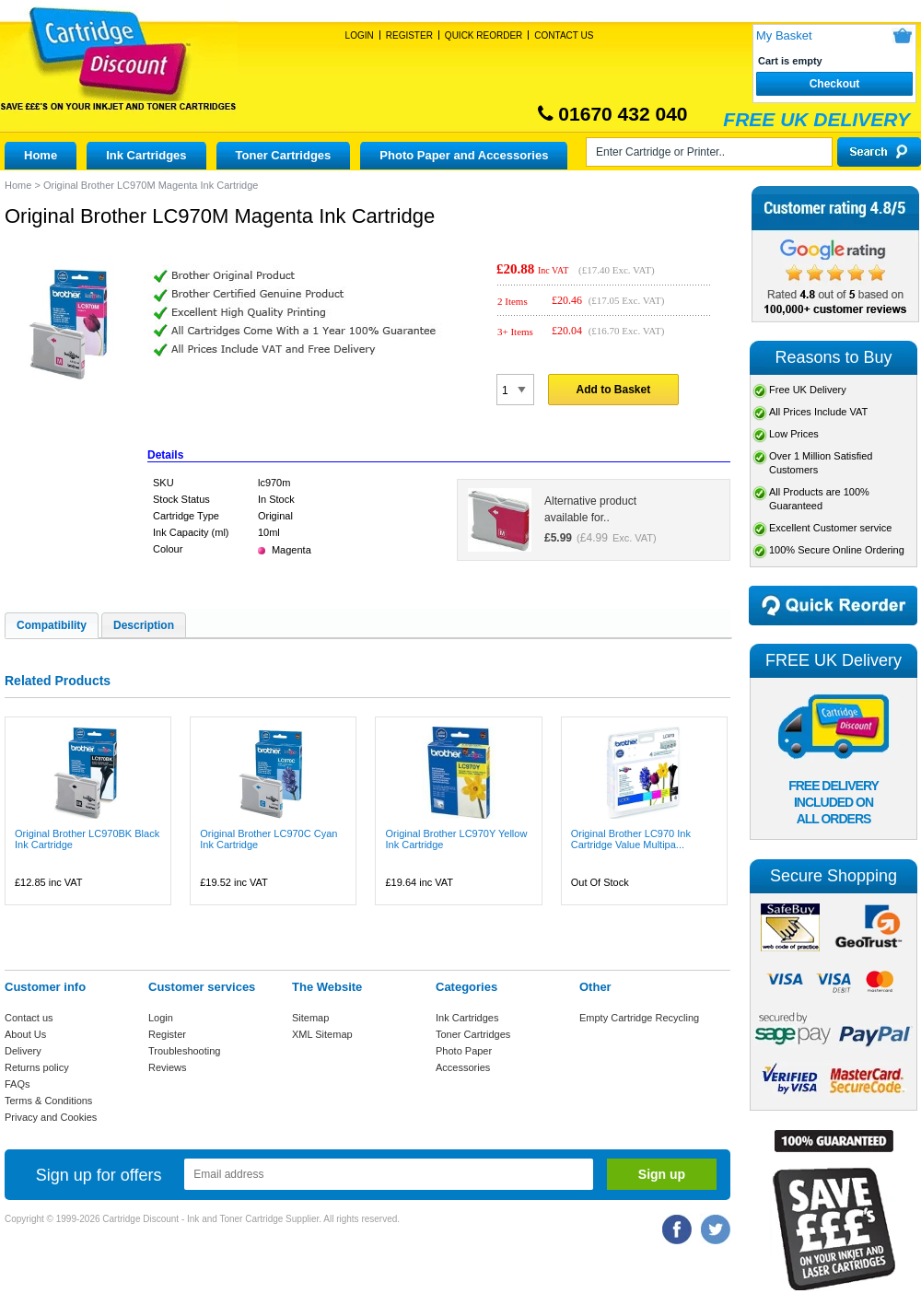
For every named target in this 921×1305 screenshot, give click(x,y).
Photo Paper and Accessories (463, 155)
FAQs (17, 1083)
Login (359, 35)
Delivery (23, 1050)
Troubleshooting (184, 1050)
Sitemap (310, 1017)
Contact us (29, 1017)
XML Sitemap (322, 1034)
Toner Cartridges (284, 155)
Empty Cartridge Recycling (639, 1017)
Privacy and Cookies (51, 1117)
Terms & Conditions (48, 1100)
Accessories (463, 1067)
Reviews (167, 1067)
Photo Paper (464, 1050)
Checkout (835, 83)
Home (40, 155)
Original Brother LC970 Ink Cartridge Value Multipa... (631, 839)
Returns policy (37, 1067)
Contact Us (563, 35)
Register (409, 35)
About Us (25, 1034)
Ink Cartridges (146, 155)
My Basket (784, 35)
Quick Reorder (483, 35)
